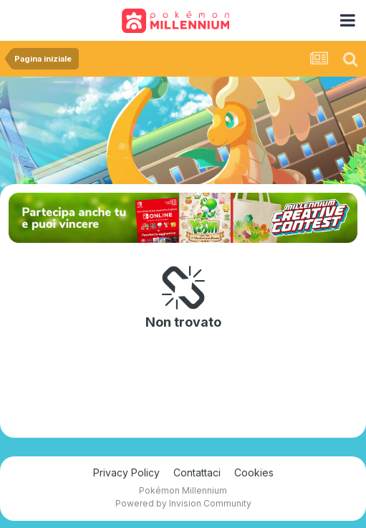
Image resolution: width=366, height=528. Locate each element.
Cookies (254, 472)
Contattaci (197, 472)
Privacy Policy (126, 472)
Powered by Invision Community (183, 503)
